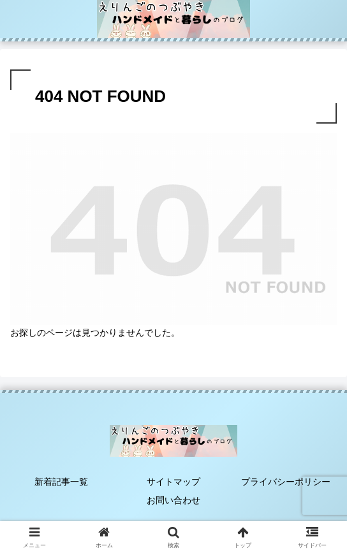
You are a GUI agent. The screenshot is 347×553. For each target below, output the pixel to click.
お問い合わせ (173, 500)
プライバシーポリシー (285, 482)
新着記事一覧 (61, 482)
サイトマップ (173, 482)
